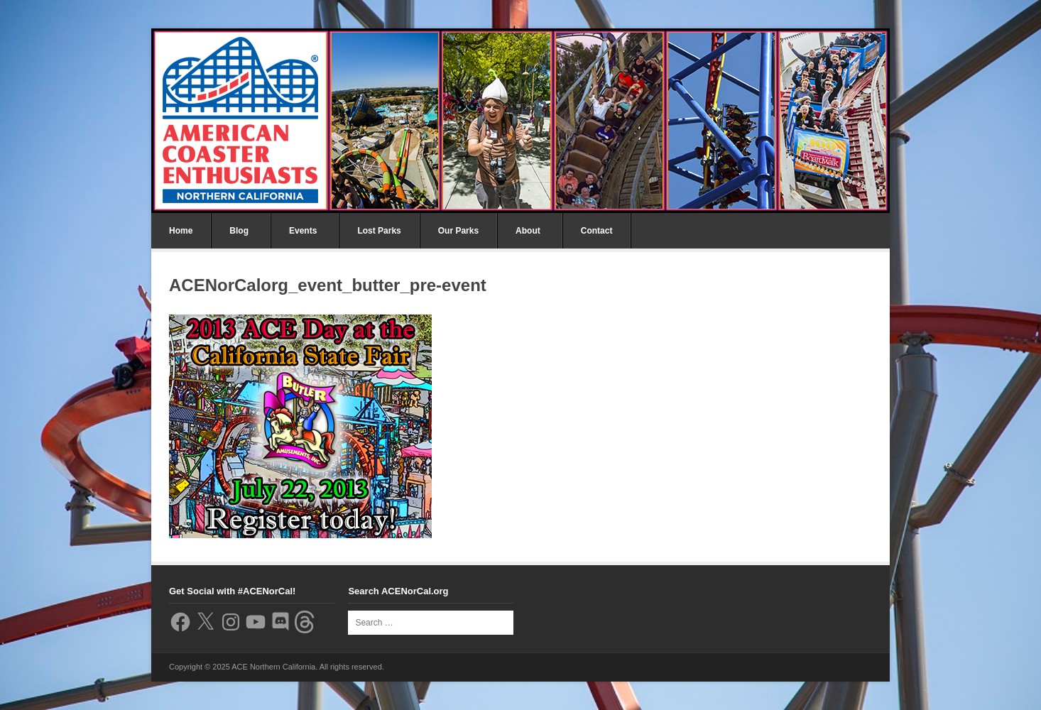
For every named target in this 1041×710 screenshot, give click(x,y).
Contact (597, 231)
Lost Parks (378, 231)
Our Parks (458, 231)
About (528, 231)
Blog (239, 231)
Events (303, 231)
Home (180, 231)
